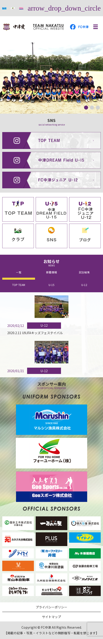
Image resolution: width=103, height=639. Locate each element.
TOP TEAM (18, 285)
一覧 (18, 272)
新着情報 (51, 272)
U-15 (51, 285)
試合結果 (84, 272)
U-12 (84, 285)
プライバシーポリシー (51, 607)
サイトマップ (51, 616)
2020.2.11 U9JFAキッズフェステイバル (35, 333)
